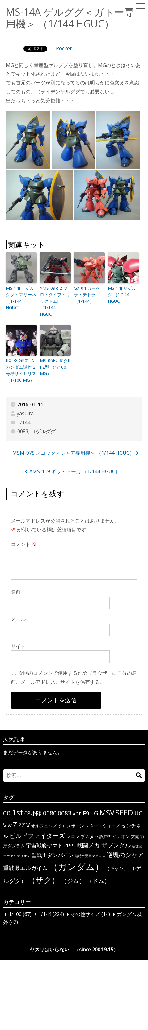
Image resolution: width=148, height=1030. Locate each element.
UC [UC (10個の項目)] (138, 813)
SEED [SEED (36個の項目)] (124, 812)
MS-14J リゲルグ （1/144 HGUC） (122, 294)
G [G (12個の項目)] (96, 813)
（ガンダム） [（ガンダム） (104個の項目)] (76, 866)
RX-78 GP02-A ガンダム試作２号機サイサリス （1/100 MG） (21, 370)
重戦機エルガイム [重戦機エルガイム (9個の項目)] (25, 868)
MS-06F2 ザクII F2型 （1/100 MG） (55, 367)
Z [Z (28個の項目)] (15, 825)
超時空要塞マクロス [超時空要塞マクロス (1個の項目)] (90, 856)
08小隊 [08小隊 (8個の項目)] (33, 813)
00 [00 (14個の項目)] (7, 813)
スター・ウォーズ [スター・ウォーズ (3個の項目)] (102, 826)
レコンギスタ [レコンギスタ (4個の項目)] (80, 836)
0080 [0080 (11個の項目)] (50, 813)
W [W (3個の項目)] (10, 826)
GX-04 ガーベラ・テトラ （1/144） (87, 294)
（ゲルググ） (46, 431)
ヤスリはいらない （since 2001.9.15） (74, 949)
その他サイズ (85, 914)
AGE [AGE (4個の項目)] (77, 813)
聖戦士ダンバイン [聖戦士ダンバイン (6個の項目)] (53, 855)
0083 (22, 431)
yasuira (25, 413)
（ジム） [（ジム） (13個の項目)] (73, 880)
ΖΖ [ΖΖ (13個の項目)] (21, 825)
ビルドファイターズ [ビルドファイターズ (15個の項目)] (37, 835)
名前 (16, 592)
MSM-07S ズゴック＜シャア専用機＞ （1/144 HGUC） (73, 452)
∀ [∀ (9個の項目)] (28, 825)
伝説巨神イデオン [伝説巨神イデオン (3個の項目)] (112, 836)
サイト (18, 646)
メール (18, 619)
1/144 (23, 422)
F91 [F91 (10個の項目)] (88, 813)
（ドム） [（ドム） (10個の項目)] (98, 880)
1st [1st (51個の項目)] (17, 812)
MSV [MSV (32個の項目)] (106, 812)
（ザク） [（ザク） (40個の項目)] (43, 880)
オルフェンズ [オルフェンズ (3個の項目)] (44, 826)
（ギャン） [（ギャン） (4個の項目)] (116, 868)
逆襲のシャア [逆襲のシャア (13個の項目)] (125, 855)
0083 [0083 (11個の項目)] (64, 813)
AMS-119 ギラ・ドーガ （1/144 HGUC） (74, 471)
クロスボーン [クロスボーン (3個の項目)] (71, 826)
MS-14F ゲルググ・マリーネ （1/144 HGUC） (21, 297)
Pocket (64, 48)
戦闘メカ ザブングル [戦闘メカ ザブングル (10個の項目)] (103, 845)
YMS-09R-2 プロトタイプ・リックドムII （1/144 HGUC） (55, 301)
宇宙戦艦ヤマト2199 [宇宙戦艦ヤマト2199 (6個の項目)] (50, 845)
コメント (24, 544)
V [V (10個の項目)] (4, 825)
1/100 (15, 914)
